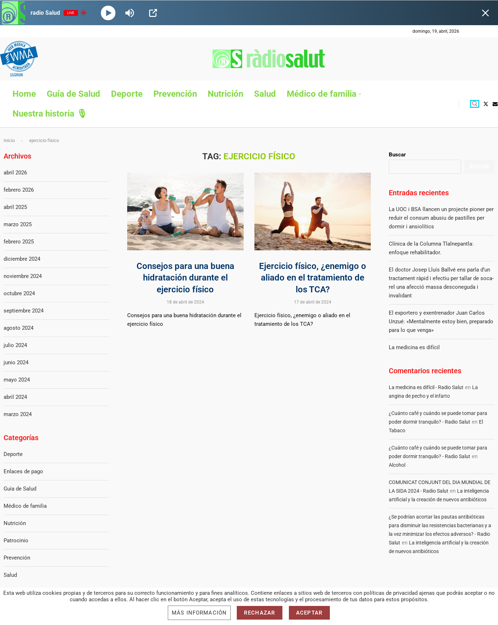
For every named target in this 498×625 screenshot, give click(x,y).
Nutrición (225, 94)
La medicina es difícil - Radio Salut (426, 387)
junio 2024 (16, 362)
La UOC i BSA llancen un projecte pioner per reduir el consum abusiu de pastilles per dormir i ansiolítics (441, 218)
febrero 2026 (19, 190)
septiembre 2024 (23, 310)
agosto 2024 (18, 328)
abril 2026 (15, 172)
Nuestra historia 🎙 (50, 114)
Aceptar (309, 613)
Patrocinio (16, 540)
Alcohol (397, 465)
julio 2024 (15, 345)
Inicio (9, 140)
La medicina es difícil (414, 347)
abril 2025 (15, 207)
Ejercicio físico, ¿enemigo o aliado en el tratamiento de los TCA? (312, 278)
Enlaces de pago (23, 471)
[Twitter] (486, 104)
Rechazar (259, 613)
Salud (265, 94)
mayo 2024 (17, 380)
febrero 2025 (19, 241)
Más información (199, 613)
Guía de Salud (73, 94)
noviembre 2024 (23, 276)
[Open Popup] (153, 13)
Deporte (127, 94)
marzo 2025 (18, 224)
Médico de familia (321, 94)
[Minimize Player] (485, 13)
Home (24, 94)
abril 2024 (15, 397)
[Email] (495, 104)
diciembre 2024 (22, 259)
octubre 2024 (19, 293)
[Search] (474, 104)
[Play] (108, 13)
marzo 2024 (18, 414)
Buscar (397, 154)
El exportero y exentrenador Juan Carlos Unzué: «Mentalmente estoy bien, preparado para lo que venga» (441, 321)
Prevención (175, 94)
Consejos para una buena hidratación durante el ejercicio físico (185, 278)
